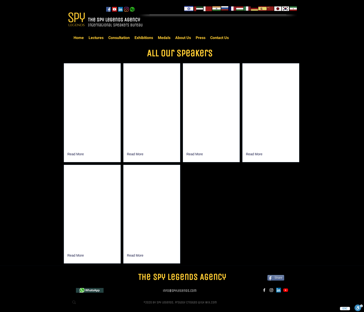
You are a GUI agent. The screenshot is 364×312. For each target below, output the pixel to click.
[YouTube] (114, 9)
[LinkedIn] (120, 9)
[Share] (275, 278)
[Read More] (76, 255)
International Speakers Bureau (116, 25)
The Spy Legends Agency (114, 20)
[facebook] (108, 9)
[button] (76, 154)
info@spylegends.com (180, 290)
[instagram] (126, 9)
